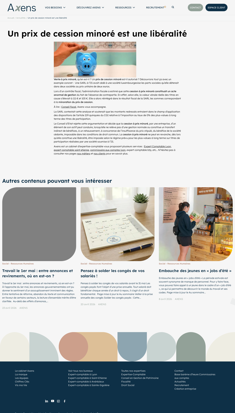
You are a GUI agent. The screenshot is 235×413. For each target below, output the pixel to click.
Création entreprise (185, 388)
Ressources (123, 7)
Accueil (10, 18)
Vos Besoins (53, 7)
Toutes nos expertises (133, 370)
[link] (46, 401)
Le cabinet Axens (24, 370)
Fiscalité (126, 381)
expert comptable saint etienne (71, 149)
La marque (21, 374)
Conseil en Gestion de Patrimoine (140, 377)
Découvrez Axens (89, 7)
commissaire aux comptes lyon (107, 149)
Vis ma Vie (21, 385)
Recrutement (156, 7)
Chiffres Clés (22, 381)
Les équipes (21, 377)
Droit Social (127, 385)
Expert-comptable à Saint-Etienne (87, 377)
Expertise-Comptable (133, 374)
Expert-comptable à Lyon (82, 374)
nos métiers (83, 153)
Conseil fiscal (68, 106)
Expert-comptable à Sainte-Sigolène (88, 385)
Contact (178, 370)
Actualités (20, 18)
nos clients (100, 153)
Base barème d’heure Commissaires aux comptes (194, 376)
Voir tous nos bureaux (80, 370)
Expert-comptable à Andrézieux (86, 381)
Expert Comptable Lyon (157, 146)
